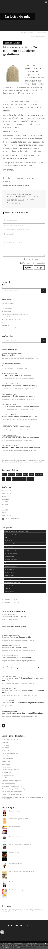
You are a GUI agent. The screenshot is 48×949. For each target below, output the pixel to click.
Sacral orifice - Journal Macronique (28, 713)
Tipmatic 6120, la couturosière (20, 658)
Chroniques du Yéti (8, 775)
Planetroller (5, 748)
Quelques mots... (8, 355)
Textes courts (8, 585)
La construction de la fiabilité (11, 328)
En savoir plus (16, 947)
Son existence (6, 306)
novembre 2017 (7, 515)
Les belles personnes (10, 560)
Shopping (7, 579)
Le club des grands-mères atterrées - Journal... (26, 668)
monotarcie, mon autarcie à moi (12, 786)
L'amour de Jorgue (8, 303)
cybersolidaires (6, 767)
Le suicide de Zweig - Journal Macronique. (19, 396)
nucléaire (11, 474)
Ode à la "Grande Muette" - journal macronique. (21, 406)
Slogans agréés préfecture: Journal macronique (21, 447)
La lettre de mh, (17, 16)
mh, (3, 668)
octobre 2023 (6, 496)
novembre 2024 (7, 493)
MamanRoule (8, 563)
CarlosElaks (6, 616)
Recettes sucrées (9, 572)
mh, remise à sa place (8, 317)
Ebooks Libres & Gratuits (10, 753)
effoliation (30, 199)
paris (8, 479)
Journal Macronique (10, 553)
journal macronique (18, 479)
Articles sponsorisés (10, 534)
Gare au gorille (6, 311)
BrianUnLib (6, 627)
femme (25, 474)
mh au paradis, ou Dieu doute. (11, 319)
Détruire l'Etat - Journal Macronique (16, 375)
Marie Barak (6, 703)
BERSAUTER (6, 678)
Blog (5, 537)
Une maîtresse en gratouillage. (16, 185)
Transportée (5, 325)
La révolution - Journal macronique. (16, 427)
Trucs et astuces (9, 591)
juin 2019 (5, 502)
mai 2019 (5, 504)
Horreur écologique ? (8, 783)
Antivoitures (5, 750)
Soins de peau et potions (23, 194)
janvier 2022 (5, 499)
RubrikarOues (9, 576)
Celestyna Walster (9, 637)
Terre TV (4, 778)
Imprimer (33, 197)
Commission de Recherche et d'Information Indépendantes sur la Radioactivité (22, 798)
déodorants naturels (18, 199)
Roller (31, 474)
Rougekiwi (5, 742)
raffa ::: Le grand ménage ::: (10, 739)
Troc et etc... (8, 588)
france (4, 474)
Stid (3, 658)
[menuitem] (27, 32)
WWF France (6, 761)
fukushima (39, 474)
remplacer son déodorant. (16, 200)
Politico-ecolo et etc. (10, 566)
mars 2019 (5, 510)
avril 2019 (5, 507)
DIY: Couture (8, 547)
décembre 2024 (6, 491)
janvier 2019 (5, 513)
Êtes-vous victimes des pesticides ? (12, 792)
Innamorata (5, 745)
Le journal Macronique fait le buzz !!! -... (30, 703)
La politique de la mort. (26, 32)
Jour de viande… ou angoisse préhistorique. (15, 314)
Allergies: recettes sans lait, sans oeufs (16, 531)
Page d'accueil (41, 32)
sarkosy (18, 474)
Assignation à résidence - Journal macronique (20, 386)
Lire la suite (5, 912)
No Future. (6, 365)
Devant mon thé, (9, 544)
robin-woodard (6, 772)
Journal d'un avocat (8, 756)
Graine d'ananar (7, 309)
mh (3, 479)
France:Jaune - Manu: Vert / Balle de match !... (20, 416)
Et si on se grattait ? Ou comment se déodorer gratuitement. (20, 51)
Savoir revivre (6, 764)
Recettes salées (9, 569)
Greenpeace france (7, 759)
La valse (4, 322)
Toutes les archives (12, 519)
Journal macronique (9, 690)
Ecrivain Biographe (10, 550)
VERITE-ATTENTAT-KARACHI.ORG (12, 794)
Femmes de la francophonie (10, 770)
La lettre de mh (9, 556)
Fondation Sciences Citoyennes (11, 781)
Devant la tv (8, 540)
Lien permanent (13, 203)
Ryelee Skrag (7, 647)
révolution (30, 479)
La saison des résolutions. (38, 36)
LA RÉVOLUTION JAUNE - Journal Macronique (20, 437)
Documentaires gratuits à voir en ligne (14, 789)
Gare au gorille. (20, 616)
